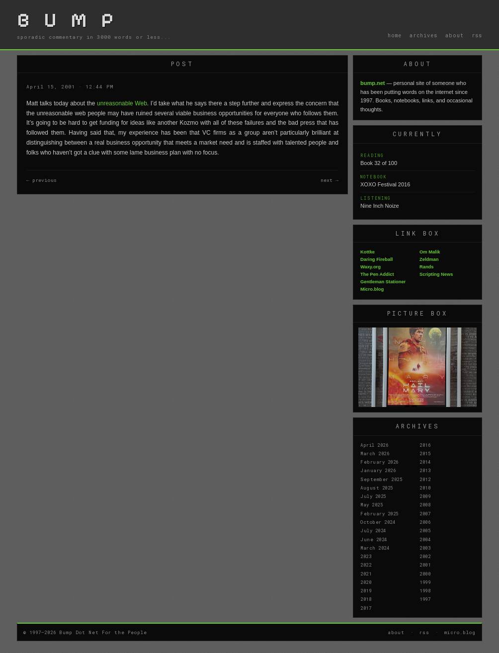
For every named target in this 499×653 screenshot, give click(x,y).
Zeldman (428, 259)
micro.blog (460, 632)
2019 (365, 590)
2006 (424, 522)
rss (477, 35)
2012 (424, 479)
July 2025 (373, 496)
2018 (365, 599)
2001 (424, 565)
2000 (424, 573)
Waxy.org (370, 266)
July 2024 (373, 530)
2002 (424, 556)
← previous (41, 180)
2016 (424, 445)
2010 (424, 487)
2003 (424, 548)
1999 (424, 582)
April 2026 (374, 445)
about (454, 35)
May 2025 (371, 504)
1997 (424, 599)
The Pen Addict (377, 274)
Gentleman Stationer (383, 281)
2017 (365, 608)
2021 (365, 573)
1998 (424, 590)
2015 (424, 453)
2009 (424, 496)
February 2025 (379, 513)
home (395, 35)
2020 (365, 582)
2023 (365, 556)
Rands (426, 266)
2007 (424, 513)
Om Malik (429, 251)
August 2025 (376, 487)
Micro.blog (372, 289)
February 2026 (379, 462)
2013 (424, 470)
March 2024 (374, 548)
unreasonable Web (122, 103)
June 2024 (373, 539)
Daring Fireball (376, 259)
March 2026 (374, 453)
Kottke (367, 251)
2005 (424, 530)
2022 (365, 565)
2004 (424, 539)
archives (423, 35)
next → (329, 180)
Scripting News (436, 274)
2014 (424, 462)
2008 (424, 504)
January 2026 (378, 470)
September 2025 (381, 479)
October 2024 (377, 522)
